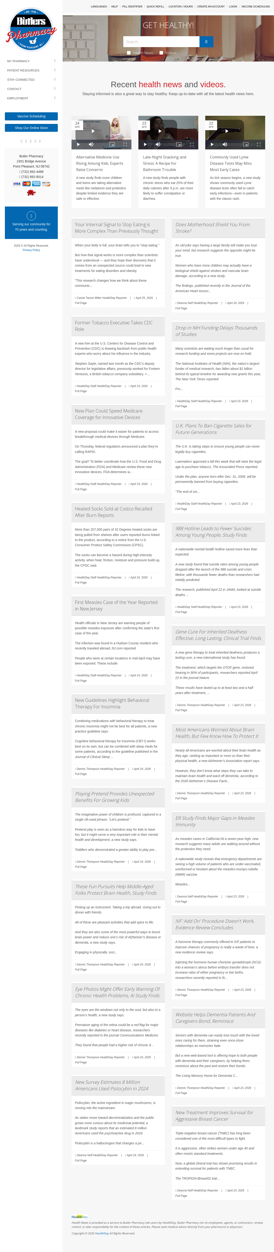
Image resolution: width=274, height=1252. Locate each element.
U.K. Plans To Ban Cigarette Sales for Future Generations (213, 429)
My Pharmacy (18, 61)
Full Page (81, 303)
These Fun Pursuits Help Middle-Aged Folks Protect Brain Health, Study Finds (115, 889)
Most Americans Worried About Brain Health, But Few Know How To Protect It (216, 732)
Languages (99, 6)
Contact (14, 89)
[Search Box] (161, 41)
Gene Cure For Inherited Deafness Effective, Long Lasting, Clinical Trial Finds (218, 635)
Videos (168, 52)
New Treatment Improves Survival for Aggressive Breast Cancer (214, 1115)
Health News (140, 52)
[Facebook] (21, 141)
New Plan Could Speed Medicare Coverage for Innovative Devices (109, 414)
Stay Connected (21, 79)
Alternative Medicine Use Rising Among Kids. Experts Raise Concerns (99, 163)
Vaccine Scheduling (31, 116)
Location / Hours (181, 6)
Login (233, 6)
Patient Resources (23, 70)
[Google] (26, 141)
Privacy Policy (31, 250)
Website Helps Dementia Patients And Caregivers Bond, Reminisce (215, 1017)
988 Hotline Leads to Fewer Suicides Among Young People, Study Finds (213, 531)
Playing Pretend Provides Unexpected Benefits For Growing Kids (114, 797)
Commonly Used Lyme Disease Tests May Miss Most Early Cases (231, 163)
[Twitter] (40, 141)
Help (114, 6)
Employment (17, 98)
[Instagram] (35, 141)
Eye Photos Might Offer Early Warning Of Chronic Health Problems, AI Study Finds (117, 992)
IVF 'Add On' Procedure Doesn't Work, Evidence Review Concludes (214, 924)
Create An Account (211, 6)
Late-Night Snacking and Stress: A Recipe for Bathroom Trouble (164, 163)
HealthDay (102, 1233)
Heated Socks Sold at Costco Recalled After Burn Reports (113, 512)
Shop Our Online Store (31, 128)
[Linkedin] (31, 141)
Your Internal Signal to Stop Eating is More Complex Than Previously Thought (116, 227)
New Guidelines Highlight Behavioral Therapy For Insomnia (112, 703)
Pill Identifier (132, 6)
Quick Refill (155, 6)
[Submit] (206, 41)
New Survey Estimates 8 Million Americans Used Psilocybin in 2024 (111, 1085)
